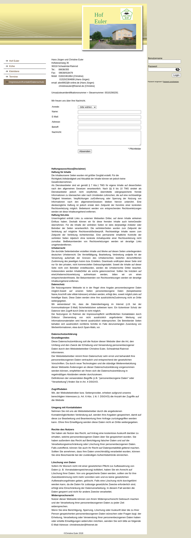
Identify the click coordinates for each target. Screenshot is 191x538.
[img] (73, 28)
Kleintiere (14, 71)
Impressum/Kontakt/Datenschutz (26, 82)
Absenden (84, 151)
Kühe (12, 66)
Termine (13, 76)
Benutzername (155, 58)
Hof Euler (14, 60)
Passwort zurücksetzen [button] (171, 82)
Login (176, 75)
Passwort (152, 66)
